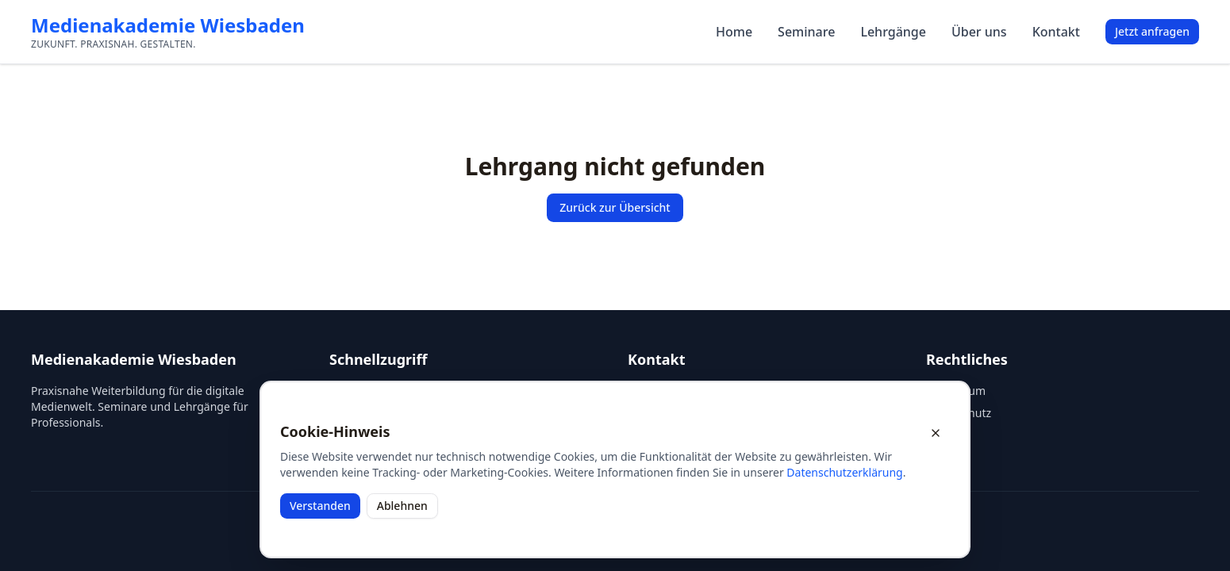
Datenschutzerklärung (844, 472)
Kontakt (1056, 31)
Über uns (979, 31)
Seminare (806, 31)
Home (734, 31)
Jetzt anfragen (1152, 31)
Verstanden (320, 505)
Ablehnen (402, 505)
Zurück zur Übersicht (614, 207)
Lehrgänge (893, 31)
